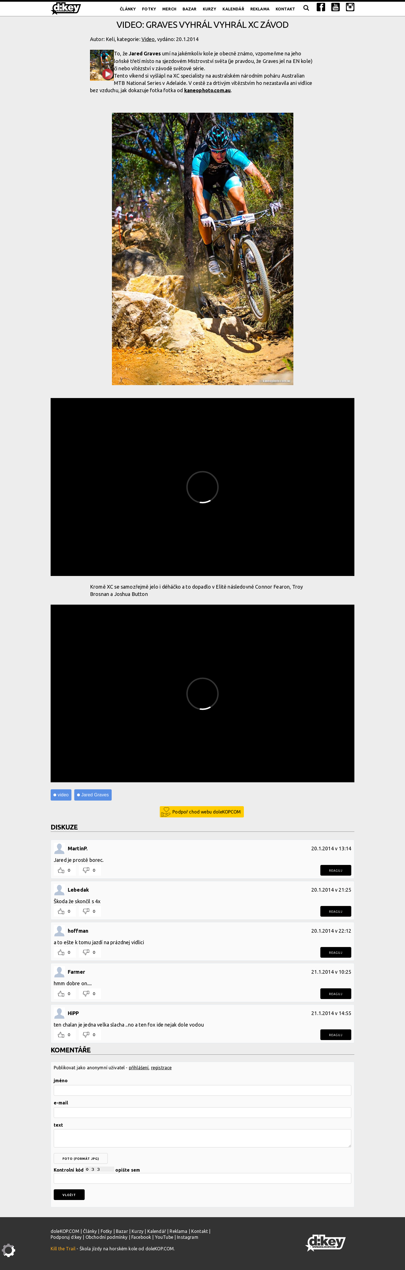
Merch (169, 9)
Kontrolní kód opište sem (202, 1175)
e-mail (61, 1102)
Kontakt (285, 9)
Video (148, 39)
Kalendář (233, 9)
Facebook (141, 1237)
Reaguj (336, 870)
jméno (61, 1080)
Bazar (190, 9)
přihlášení (139, 1067)
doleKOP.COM (65, 1231)
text (58, 1124)
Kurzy (210, 9)
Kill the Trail (63, 1248)
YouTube (164, 1237)
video (63, 794)
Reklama (259, 9)
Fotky (149, 9)
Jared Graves (95, 794)
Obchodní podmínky (107, 1237)
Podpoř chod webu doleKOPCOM (206, 811)
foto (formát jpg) (80, 1158)
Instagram (187, 1237)
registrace (161, 1067)
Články (128, 9)
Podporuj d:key (66, 1237)
